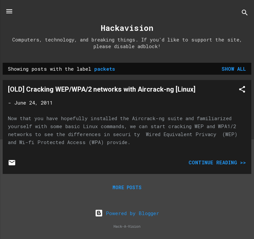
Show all (234, 68)
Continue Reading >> (217, 162)
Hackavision (127, 28)
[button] (242, 90)
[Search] (245, 13)
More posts (127, 187)
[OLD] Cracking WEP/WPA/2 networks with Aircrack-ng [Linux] (101, 89)
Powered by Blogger (127, 213)
